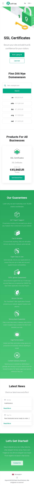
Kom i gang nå (13, 55)
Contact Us (17, 463)
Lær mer (13, 61)
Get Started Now (17, 178)
